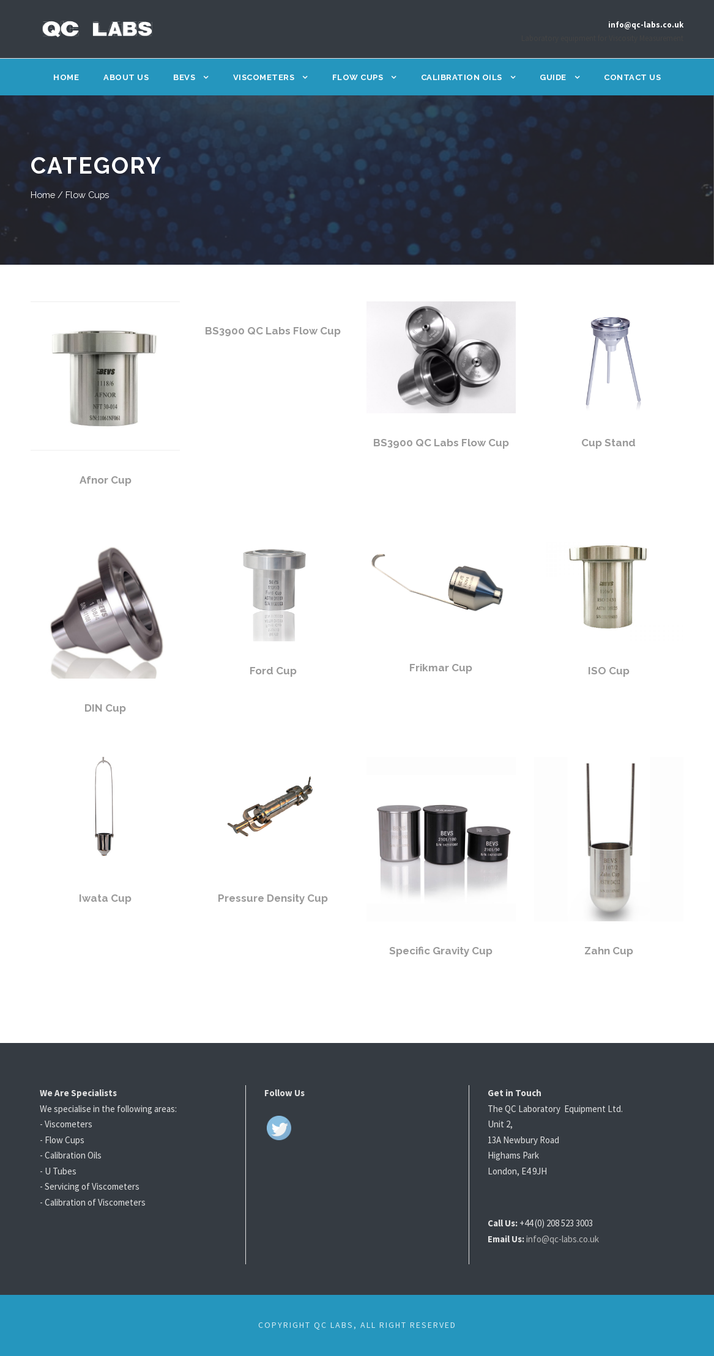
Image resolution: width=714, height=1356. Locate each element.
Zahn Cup (609, 950)
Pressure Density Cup (273, 898)
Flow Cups (358, 77)
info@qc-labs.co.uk (571, 1239)
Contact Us (630, 77)
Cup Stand (608, 442)
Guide (552, 77)
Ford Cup (273, 670)
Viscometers (265, 77)
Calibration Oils (462, 77)
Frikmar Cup (441, 667)
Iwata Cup (105, 898)
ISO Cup (608, 670)
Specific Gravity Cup (440, 950)
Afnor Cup (105, 479)
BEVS (185, 77)
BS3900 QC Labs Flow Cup (273, 330)
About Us (128, 77)
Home (68, 77)
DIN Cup (105, 707)
